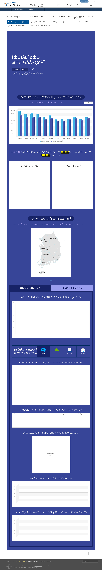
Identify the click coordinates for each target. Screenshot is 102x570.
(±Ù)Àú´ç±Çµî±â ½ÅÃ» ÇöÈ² (16, 22)
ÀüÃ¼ (43, 354)
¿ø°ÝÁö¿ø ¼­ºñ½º (38, 566)
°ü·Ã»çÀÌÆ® (86, 561)
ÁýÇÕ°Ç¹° (83, 354)
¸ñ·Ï (92, 553)
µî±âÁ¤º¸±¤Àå (12, 4)
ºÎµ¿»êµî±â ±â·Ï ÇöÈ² (13, 17)
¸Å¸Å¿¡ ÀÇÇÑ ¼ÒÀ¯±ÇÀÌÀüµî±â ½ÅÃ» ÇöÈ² (83, 17)
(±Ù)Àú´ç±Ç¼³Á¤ (30, 287)
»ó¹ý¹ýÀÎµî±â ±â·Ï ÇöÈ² (81, 22)
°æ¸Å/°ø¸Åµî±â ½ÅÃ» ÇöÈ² (37, 22)
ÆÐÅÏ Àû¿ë (88, 103)
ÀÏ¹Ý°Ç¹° (70, 354)
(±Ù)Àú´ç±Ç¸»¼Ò (72, 287)
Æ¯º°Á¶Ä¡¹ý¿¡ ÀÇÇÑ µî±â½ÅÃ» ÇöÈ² (16, 26)
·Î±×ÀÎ (93, 1)
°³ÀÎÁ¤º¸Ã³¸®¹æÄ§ (20, 561)
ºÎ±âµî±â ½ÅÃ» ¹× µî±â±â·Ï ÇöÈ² (40, 25)
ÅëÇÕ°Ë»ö (95, 5)
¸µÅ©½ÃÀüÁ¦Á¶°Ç (33, 561)
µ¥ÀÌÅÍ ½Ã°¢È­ (33, 9)
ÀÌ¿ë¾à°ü (9, 561)
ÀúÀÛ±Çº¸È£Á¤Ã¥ (46, 561)
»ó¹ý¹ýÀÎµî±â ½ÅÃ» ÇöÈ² (59, 22)
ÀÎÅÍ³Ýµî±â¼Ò (84, 1)
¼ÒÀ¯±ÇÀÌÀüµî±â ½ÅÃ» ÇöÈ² (61, 17)
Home (9, 9)
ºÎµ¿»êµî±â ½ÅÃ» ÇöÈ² (36, 17)
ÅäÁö (57, 354)
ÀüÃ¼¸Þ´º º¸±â (91, 5)
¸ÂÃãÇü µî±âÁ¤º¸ (18, 9)
